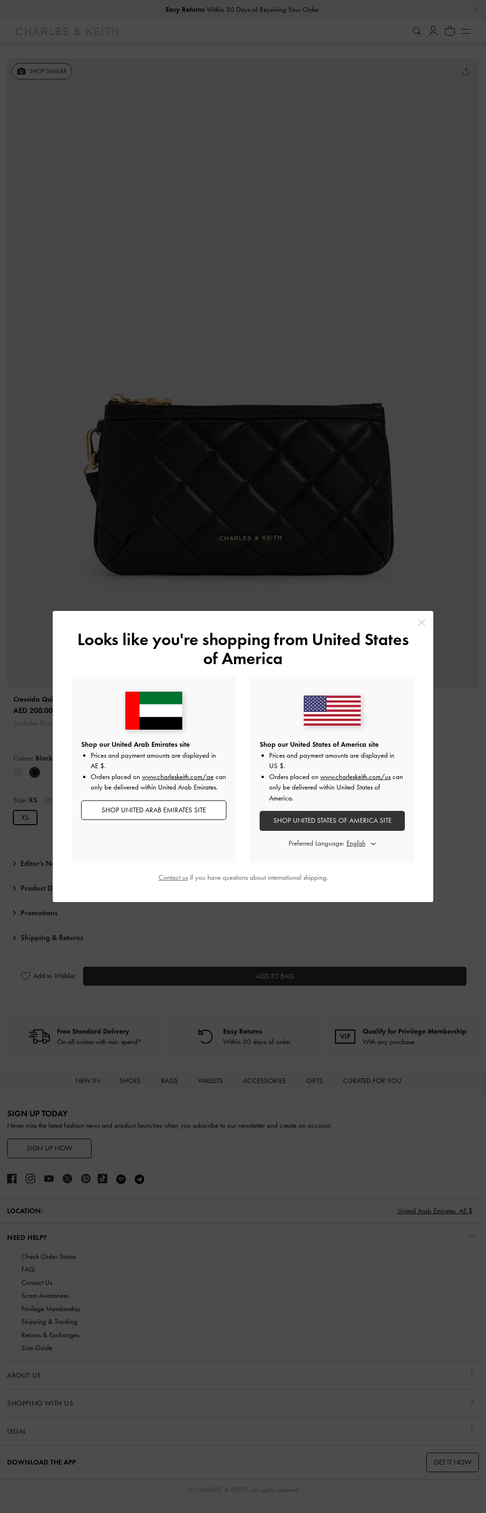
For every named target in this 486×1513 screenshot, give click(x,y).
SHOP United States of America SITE (332, 820)
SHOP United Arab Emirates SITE (154, 810)
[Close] (422, 622)
